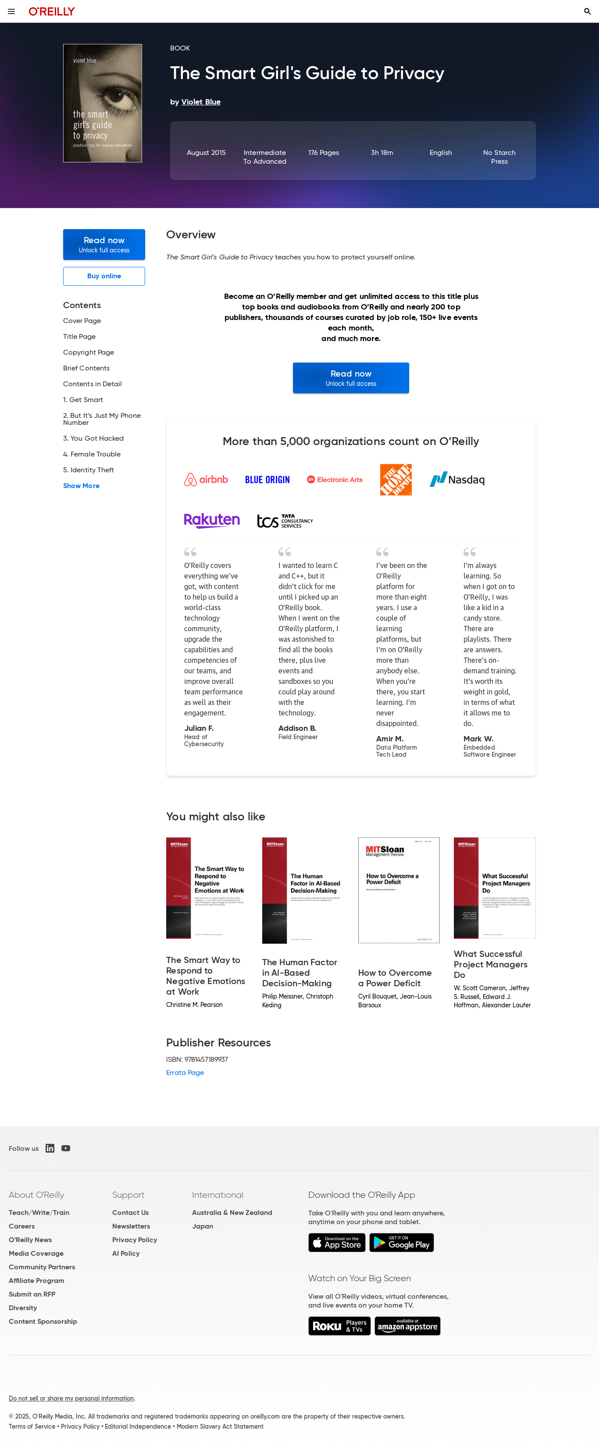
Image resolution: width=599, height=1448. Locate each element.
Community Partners (42, 1267)
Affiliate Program (36, 1280)
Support (128, 1194)
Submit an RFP (32, 1294)
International (217, 1194)
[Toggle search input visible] (587, 11)
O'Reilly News (30, 1239)
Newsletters (131, 1226)
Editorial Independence (138, 1426)
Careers (22, 1226)
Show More (81, 485)
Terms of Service (32, 1426)
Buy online (104, 275)
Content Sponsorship (43, 1321)
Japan (202, 1226)
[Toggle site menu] (11, 11)
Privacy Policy (134, 1239)
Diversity (23, 1307)
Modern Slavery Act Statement (220, 1426)
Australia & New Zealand (232, 1212)
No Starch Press (499, 156)
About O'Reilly (36, 1194)
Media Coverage (36, 1253)
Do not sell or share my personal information (71, 1398)
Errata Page (185, 1072)
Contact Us (130, 1212)
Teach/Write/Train (39, 1212)
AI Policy (125, 1253)
